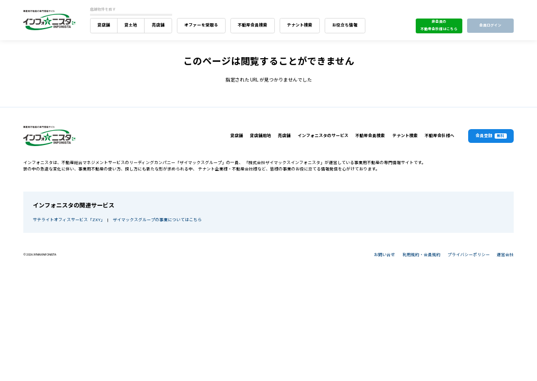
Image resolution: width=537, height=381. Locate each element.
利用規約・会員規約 (421, 254)
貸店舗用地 (260, 135)
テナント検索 (299, 25)
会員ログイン (490, 25)
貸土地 (130, 25)
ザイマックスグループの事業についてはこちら (157, 219)
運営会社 (505, 254)
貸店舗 (103, 25)
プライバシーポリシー (469, 254)
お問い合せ (384, 254)
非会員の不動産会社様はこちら (439, 25)
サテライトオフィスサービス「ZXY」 (68, 219)
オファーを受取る (201, 25)
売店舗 (158, 25)
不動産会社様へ (439, 135)
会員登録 (491, 136)
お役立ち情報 (344, 25)
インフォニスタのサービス (323, 135)
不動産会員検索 (252, 25)
